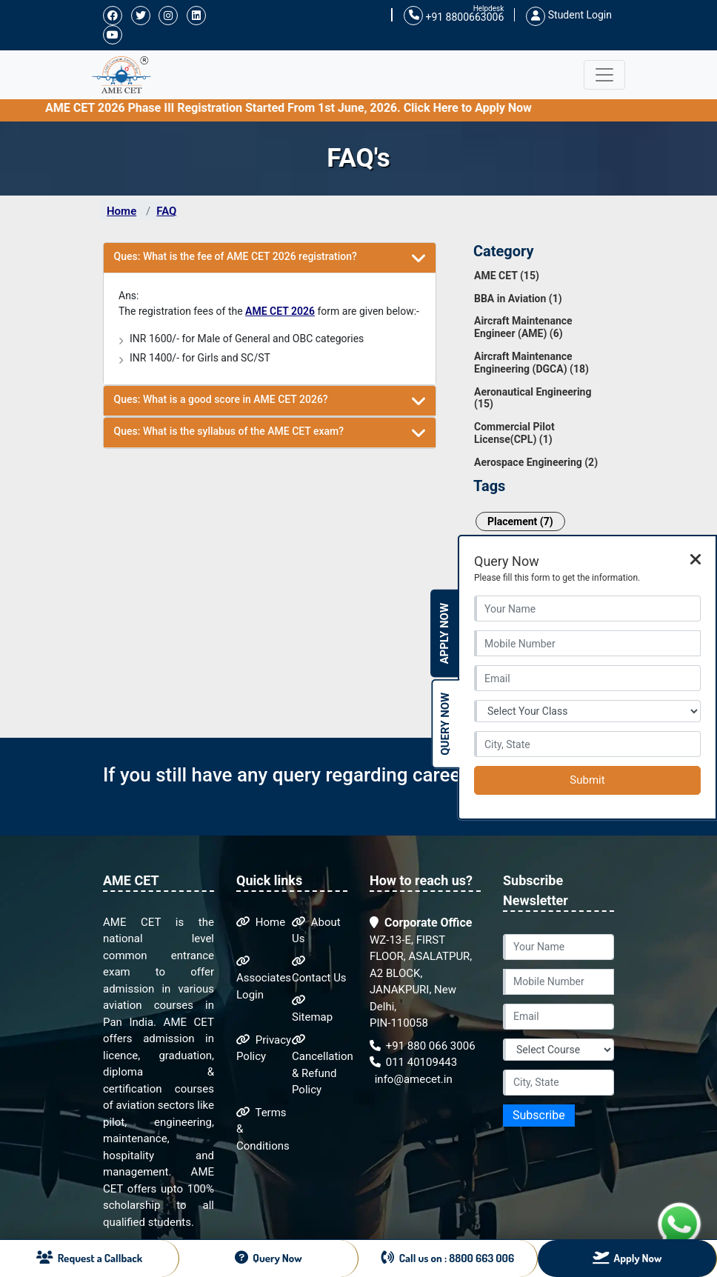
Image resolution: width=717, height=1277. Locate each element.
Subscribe (539, 1115)
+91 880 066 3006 (423, 1046)
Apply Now (444, 633)
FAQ (166, 211)
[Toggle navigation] (604, 75)
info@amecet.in (412, 1079)
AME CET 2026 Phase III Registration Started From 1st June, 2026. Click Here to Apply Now (406, 108)
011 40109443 (413, 1062)
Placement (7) (520, 521)
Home (121, 211)
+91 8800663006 (454, 16)
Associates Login (263, 978)
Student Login (569, 15)
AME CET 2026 (280, 311)
